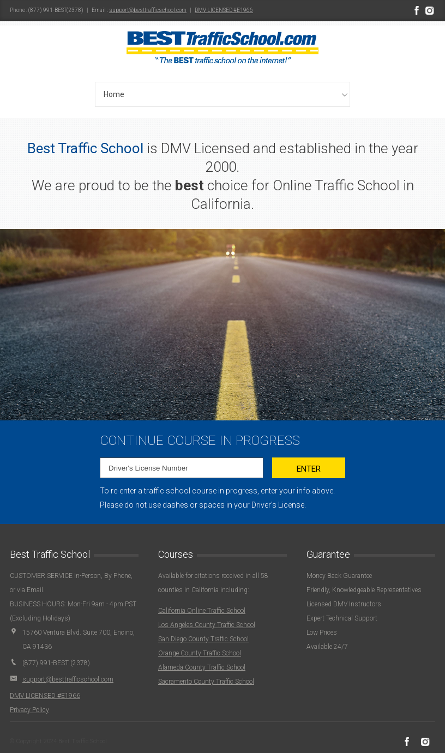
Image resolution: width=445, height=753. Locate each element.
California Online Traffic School (201, 611)
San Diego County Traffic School (203, 639)
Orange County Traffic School (199, 653)
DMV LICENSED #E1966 (224, 10)
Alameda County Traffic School (201, 667)
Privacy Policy (29, 710)
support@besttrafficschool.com (148, 10)
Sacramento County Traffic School (206, 681)
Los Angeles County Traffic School (206, 625)
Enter (309, 469)
